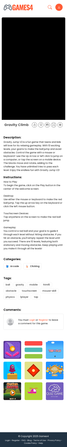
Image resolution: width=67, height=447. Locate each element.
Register (43, 320)
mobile (33, 284)
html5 (46, 284)
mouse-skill (49, 290)
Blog (29, 440)
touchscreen (29, 290)
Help (41, 443)
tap (36, 297)
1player (24, 297)
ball (8, 284)
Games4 (44, 436)
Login (32, 320)
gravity (20, 284)
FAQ (23, 440)
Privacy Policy (54, 440)
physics (10, 297)
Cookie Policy (30, 443)
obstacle (11, 290)
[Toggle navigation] (50, 7)
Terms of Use (40, 440)
